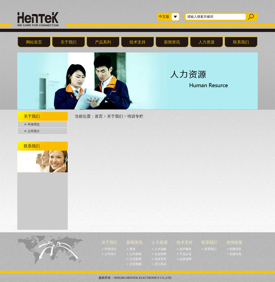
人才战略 (160, 249)
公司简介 (34, 131)
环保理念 (34, 124)
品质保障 (186, 259)
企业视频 (136, 264)
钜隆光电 (236, 254)
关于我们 (68, 42)
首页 (99, 116)
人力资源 (206, 42)
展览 (133, 249)
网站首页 (34, 42)
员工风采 (160, 264)
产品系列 (103, 42)
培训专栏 (160, 259)
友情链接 (234, 242)
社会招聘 (160, 254)
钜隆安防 (236, 249)
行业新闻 (136, 259)
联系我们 (241, 42)
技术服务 (186, 249)
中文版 (164, 16)
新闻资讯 (172, 42)
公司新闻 (136, 254)
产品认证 (186, 254)
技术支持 (138, 42)
